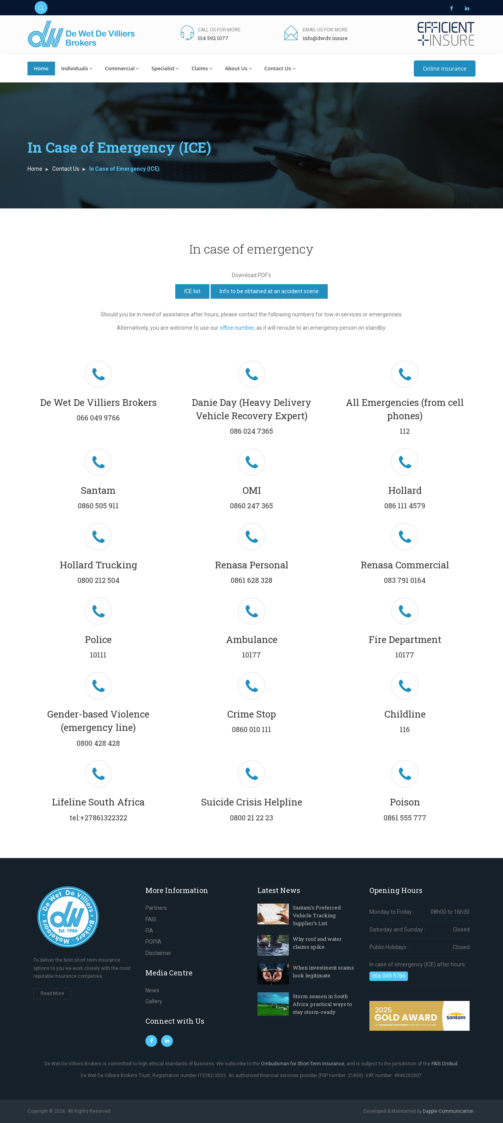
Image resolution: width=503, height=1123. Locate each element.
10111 (98, 654)
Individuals (76, 68)
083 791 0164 (405, 580)
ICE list (192, 291)
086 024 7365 (251, 431)
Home (41, 68)
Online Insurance (444, 68)
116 (405, 729)
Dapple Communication (448, 1111)
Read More (52, 993)
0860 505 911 (98, 505)
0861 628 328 (251, 580)
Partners (156, 908)
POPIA (153, 942)
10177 (251, 654)
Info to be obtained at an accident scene (269, 291)
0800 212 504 (98, 580)
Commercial (122, 68)
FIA (149, 931)
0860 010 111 (251, 729)
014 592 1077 (213, 38)
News (152, 990)
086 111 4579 (404, 505)
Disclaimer (158, 953)
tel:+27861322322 (98, 817)
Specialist (165, 68)
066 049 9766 (98, 417)
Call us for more (219, 30)
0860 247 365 (251, 505)
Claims (201, 68)
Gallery (153, 1001)
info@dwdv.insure (325, 38)
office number (237, 328)
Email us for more (325, 30)
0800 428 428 (98, 743)
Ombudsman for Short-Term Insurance (302, 1063)
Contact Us (280, 68)
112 (405, 431)
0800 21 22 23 (251, 817)
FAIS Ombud (444, 1063)
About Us (238, 68)
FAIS (150, 919)
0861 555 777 (405, 817)
